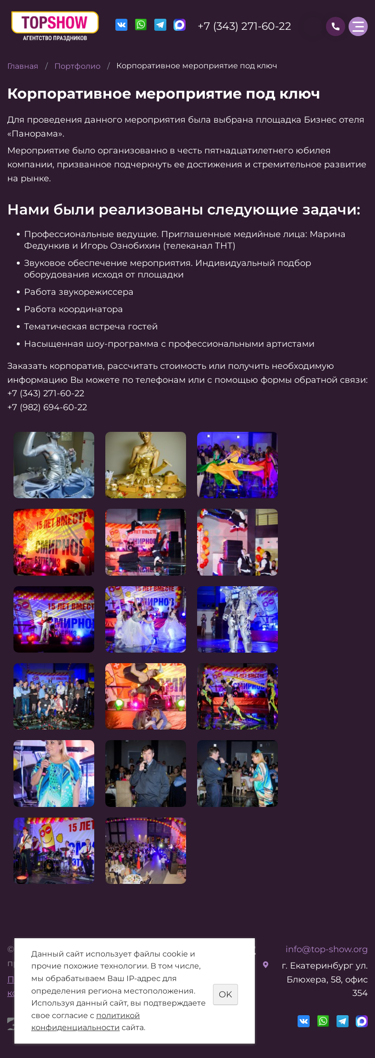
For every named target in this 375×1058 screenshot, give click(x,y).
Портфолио (77, 66)
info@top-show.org (327, 949)
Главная (22, 66)
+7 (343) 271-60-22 (244, 26)
